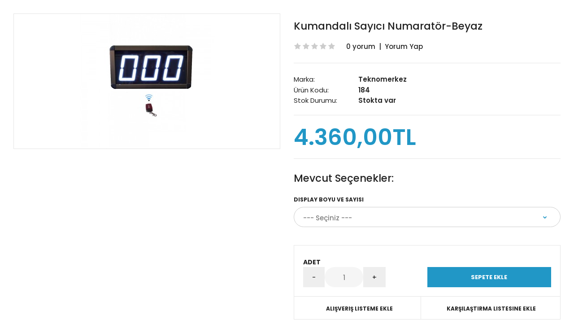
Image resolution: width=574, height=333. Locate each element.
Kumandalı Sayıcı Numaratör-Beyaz (388, 26)
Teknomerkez (382, 79)
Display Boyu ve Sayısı (329, 199)
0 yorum (360, 46)
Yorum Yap (404, 46)
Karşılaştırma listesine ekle (491, 308)
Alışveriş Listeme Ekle (359, 308)
